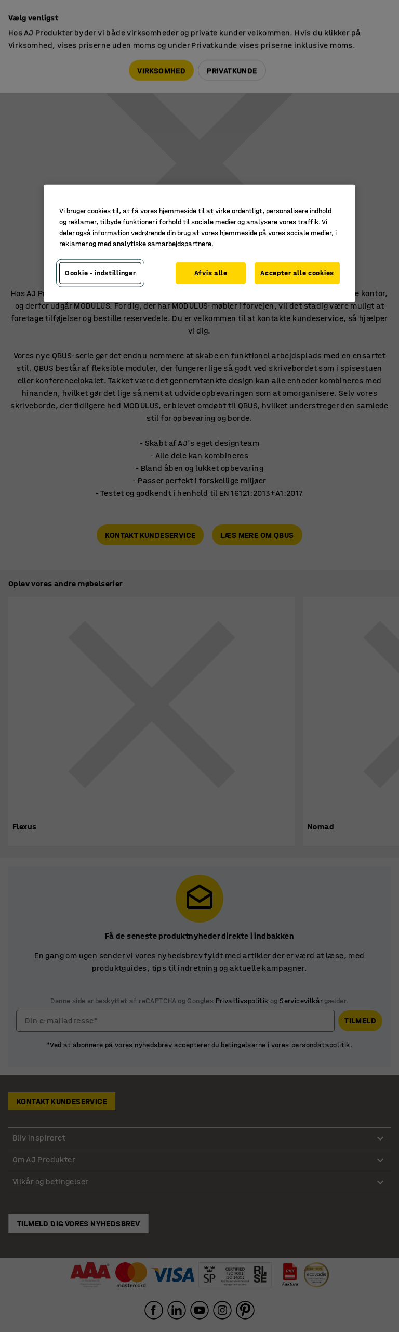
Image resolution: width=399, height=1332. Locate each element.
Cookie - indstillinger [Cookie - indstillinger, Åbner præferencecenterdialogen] (100, 272)
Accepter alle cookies (297, 272)
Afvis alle (211, 272)
